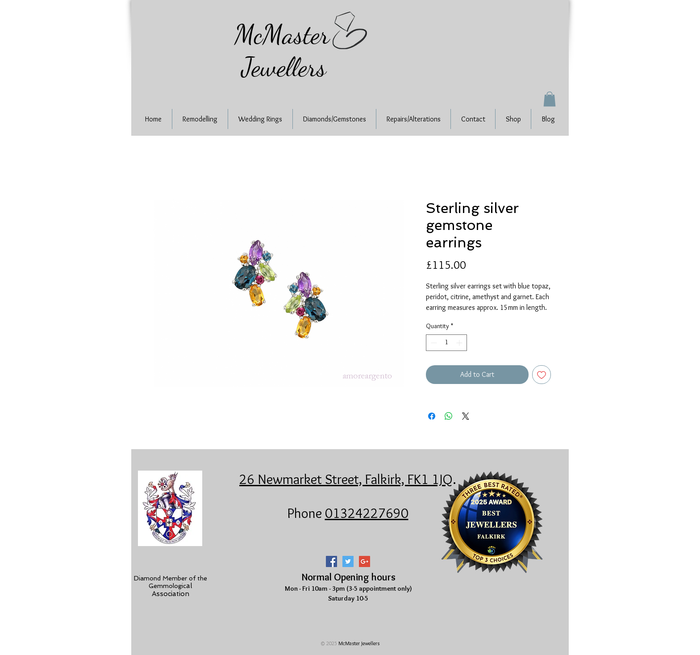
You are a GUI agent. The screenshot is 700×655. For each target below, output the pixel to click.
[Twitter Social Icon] (348, 561)
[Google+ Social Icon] (364, 561)
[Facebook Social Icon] (331, 561)
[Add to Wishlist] (541, 374)
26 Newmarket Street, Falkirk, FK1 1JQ (346, 479)
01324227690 (366, 513)
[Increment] (460, 342)
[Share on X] (465, 416)
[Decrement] (432, 342)
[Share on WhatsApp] (448, 416)
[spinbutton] (446, 342)
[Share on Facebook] (431, 416)
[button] (549, 99)
